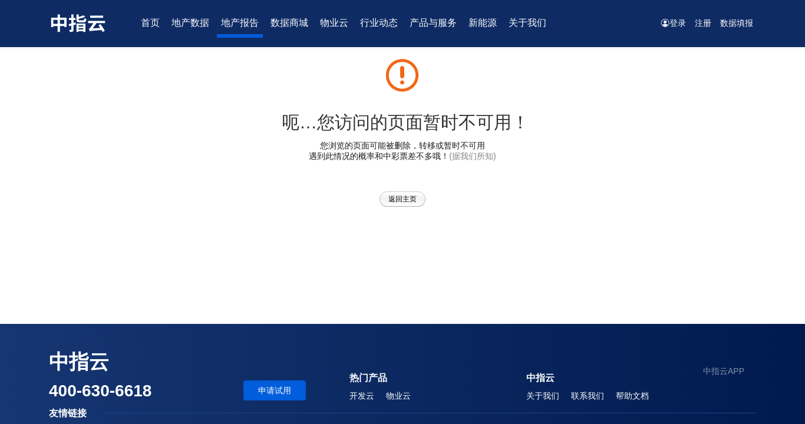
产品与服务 (433, 23)
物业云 (334, 23)
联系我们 (587, 395)
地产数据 (190, 23)
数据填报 (736, 23)
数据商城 (289, 23)
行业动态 (379, 23)
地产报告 (240, 23)
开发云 (361, 395)
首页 (150, 23)
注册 (703, 23)
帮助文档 (632, 395)
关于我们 (527, 23)
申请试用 (274, 390)
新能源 (483, 23)
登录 (673, 23)
